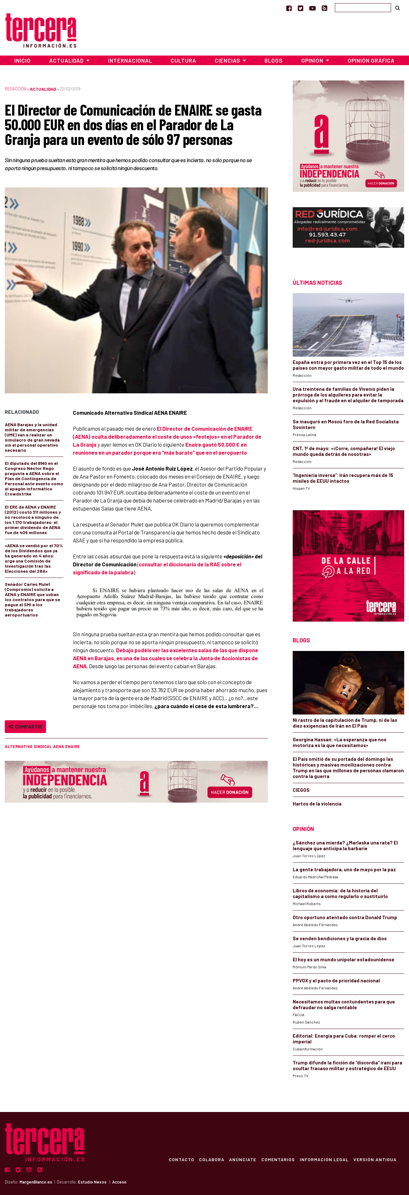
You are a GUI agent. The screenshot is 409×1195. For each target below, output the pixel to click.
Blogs (274, 60)
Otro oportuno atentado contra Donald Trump (345, 917)
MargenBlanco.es (35, 1181)
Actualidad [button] (67, 60)
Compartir (25, 726)
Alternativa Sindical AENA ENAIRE (42, 746)
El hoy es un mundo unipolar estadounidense (343, 959)
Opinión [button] (313, 60)
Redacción (15, 88)
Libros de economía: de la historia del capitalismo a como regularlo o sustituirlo (340, 893)
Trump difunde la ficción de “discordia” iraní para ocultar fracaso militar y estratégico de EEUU (347, 1065)
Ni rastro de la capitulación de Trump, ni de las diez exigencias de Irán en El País (345, 723)
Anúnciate (242, 1159)
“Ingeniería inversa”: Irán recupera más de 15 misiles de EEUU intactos (343, 478)
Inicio (22, 60)
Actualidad (43, 89)
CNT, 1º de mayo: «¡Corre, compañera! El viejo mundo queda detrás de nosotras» (344, 451)
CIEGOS (301, 790)
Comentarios (277, 1159)
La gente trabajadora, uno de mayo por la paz (344, 869)
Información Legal (323, 1159)
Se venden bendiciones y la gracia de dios (340, 938)
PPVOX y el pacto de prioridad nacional (336, 980)
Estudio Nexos (92, 1181)
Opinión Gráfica (371, 60)
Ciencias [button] (228, 60)
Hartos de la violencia (317, 803)
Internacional (130, 60)
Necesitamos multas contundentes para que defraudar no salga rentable (344, 1004)
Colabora (210, 1159)
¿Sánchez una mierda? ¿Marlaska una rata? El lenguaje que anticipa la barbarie (345, 845)
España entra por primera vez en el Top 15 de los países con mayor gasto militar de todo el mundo (348, 365)
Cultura (183, 60)
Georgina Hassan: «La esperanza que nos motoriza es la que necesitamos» (339, 742)
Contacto (180, 1159)
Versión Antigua (375, 1159)
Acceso (119, 1181)
